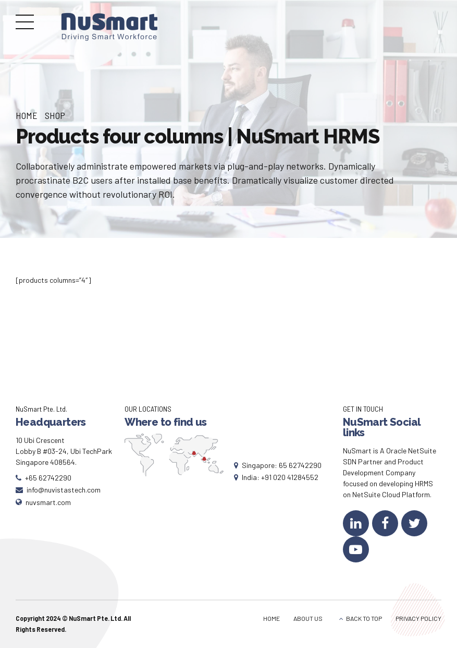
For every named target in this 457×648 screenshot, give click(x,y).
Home (27, 115)
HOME (271, 618)
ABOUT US (308, 618)
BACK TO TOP (364, 618)
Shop (55, 115)
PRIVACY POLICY (418, 618)
